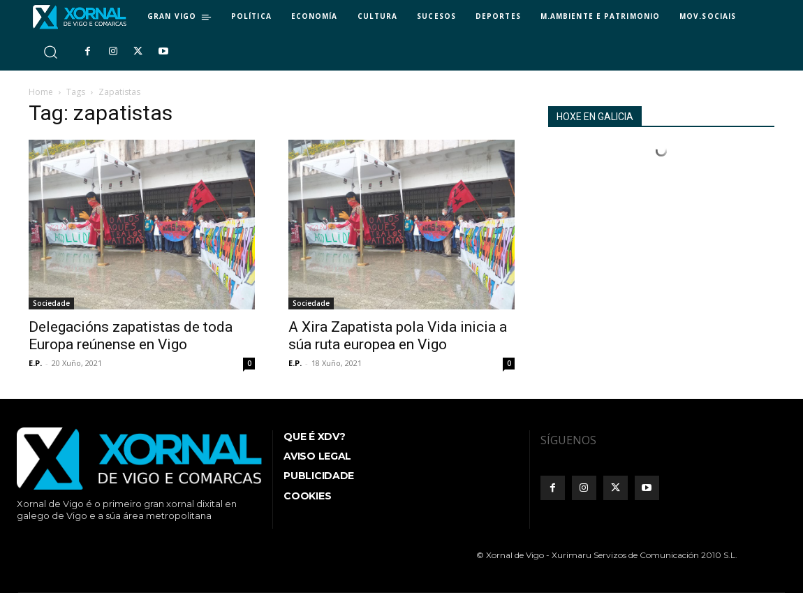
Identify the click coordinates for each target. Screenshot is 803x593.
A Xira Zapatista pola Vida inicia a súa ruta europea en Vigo (397, 336)
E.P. (35, 363)
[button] (50, 51)
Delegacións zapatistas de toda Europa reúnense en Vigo (131, 336)
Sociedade (51, 303)
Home (41, 92)
